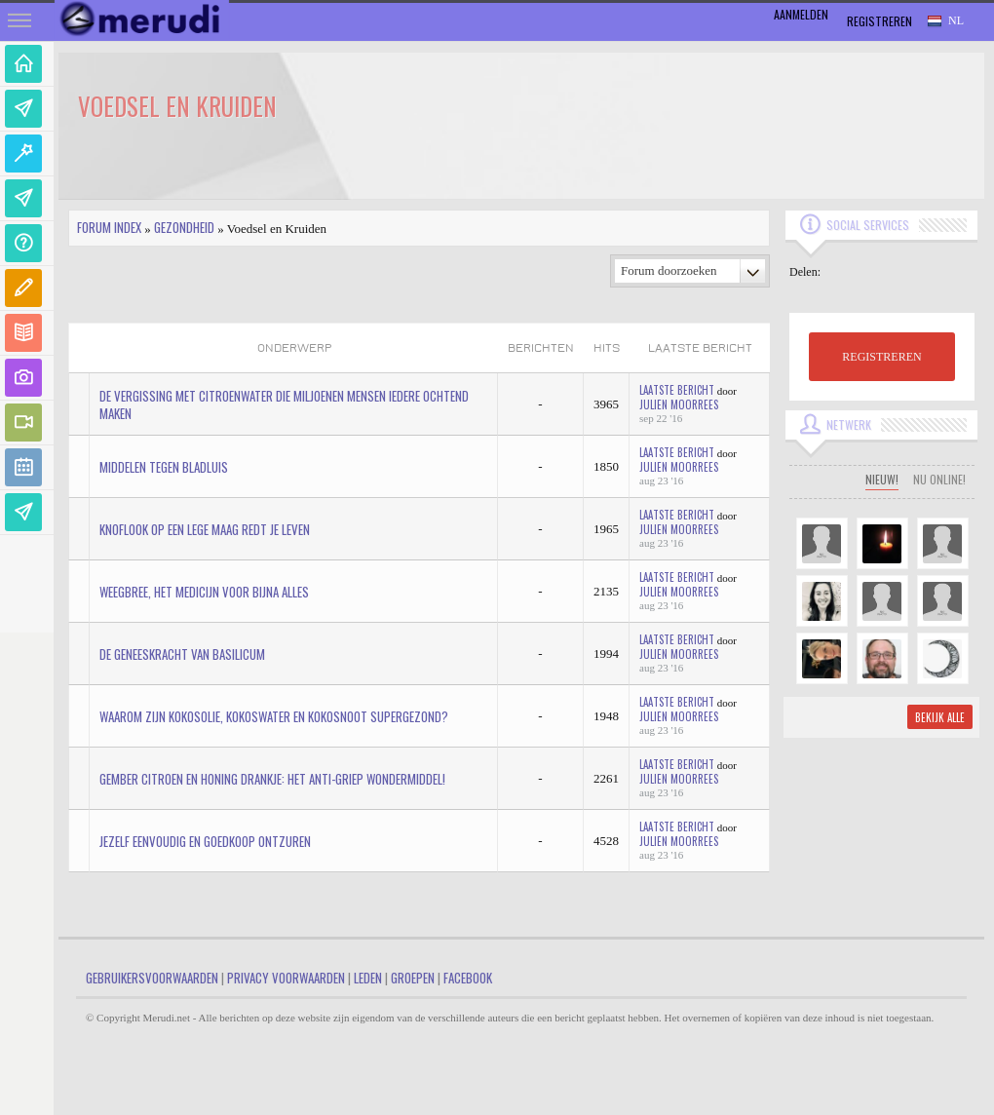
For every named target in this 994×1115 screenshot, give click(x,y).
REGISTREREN (881, 357)
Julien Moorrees (678, 404)
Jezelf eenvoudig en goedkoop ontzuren (205, 841)
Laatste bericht (676, 390)
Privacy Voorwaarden (286, 977)
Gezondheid (184, 227)
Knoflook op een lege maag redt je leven (204, 529)
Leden (368, 977)
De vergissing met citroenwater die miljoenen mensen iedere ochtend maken (284, 404)
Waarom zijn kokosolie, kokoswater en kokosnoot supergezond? (273, 716)
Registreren (879, 21)
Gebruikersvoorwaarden (152, 977)
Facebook (467, 977)
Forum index (109, 227)
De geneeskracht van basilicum (182, 654)
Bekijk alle (940, 717)
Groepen (413, 977)
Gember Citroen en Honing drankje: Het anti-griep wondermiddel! (272, 778)
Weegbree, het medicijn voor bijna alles (204, 591)
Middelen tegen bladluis (163, 467)
